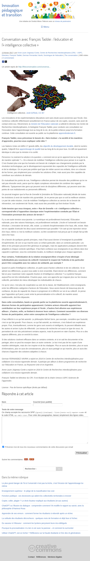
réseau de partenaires (63, 21)
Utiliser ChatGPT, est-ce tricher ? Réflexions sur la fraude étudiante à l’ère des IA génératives (41, 533)
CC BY (41, 113)
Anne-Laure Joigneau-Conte (28, 53)
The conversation (71, 55)
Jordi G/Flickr (31, 113)
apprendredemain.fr (67, 133)
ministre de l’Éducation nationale (44, 124)
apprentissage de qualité (30, 149)
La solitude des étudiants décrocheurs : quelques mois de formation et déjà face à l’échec (39, 518)
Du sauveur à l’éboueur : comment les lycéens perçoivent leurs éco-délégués (34, 523)
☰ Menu (45, 27)
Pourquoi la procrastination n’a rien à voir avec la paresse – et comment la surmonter (38, 528)
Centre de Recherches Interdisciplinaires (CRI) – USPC (61, 53)
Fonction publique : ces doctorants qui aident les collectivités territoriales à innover (36, 496)
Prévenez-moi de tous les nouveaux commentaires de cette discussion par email (39, 447)
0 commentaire (8, 58)
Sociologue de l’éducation (53, 55)
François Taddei (16, 55)
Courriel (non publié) (42, 402)
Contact (31, 557)
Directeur (5, 55)
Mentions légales (55, 557)
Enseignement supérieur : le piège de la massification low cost (28, 491)
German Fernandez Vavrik (33, 55)
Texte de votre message (12, 409)
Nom (4, 402)
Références (41, 557)
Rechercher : (31, 469)
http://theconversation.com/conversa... (34, 67)
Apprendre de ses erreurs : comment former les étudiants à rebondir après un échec (37, 513)
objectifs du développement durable (58, 146)
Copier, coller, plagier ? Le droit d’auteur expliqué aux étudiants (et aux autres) (35, 501)
